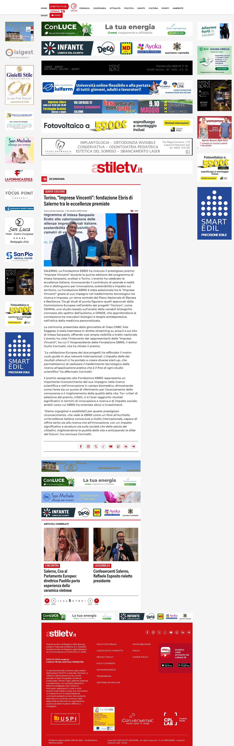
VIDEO (56, 15)
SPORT (44, 15)
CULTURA (153, 8)
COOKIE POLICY (140, 657)
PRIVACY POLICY (105, 657)
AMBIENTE (178, 8)
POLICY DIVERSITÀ (106, 663)
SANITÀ (141, 8)
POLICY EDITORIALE (107, 644)
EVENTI (165, 8)
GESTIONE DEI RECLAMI (108, 682)
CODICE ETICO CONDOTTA (110, 650)
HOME (44, 8)
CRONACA (84, 8)
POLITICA (129, 8)
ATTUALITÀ (115, 8)
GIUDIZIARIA (99, 8)
